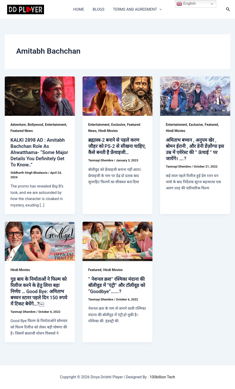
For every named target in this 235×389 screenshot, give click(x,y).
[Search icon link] (228, 10)
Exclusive (118, 125)
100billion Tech (162, 377)
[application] (158, 9)
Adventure (18, 125)
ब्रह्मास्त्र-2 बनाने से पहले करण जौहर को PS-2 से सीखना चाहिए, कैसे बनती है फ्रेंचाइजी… (117, 146)
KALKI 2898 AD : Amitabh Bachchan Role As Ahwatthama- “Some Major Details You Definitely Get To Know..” (39, 152)
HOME (79, 9)
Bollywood (35, 125)
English (186, 4)
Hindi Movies (108, 131)
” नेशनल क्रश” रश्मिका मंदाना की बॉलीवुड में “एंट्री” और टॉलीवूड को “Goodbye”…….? (116, 285)
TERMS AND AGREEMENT (136, 9)
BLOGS (98, 9)
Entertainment (55, 125)
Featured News (21, 131)
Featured (211, 125)
